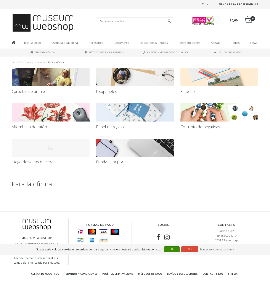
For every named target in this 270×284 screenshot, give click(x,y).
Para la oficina (56, 62)
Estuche (187, 91)
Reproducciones (189, 43)
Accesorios (96, 43)
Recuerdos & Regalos (154, 43)
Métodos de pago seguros (104, 52)
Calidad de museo (227, 52)
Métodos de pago (150, 273)
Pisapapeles (106, 91)
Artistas (215, 43)
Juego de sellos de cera (32, 161)
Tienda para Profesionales (238, 4)
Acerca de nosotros (45, 273)
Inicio (15, 62)
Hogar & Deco (32, 43)
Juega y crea (121, 43)
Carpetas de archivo (29, 91)
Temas (235, 43)
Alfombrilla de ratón (29, 126)
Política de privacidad (117, 273)
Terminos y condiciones (80, 273)
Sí (172, 249)
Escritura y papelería (65, 43)
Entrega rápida (42, 52)
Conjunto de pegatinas (200, 126)
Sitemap (233, 273)
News (253, 43)
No (190, 249)
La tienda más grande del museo (166, 52)
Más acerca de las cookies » (217, 249)
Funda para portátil (113, 161)
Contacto (226, 225)
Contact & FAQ (213, 273)
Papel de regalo (110, 126)
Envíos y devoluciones (182, 273)
